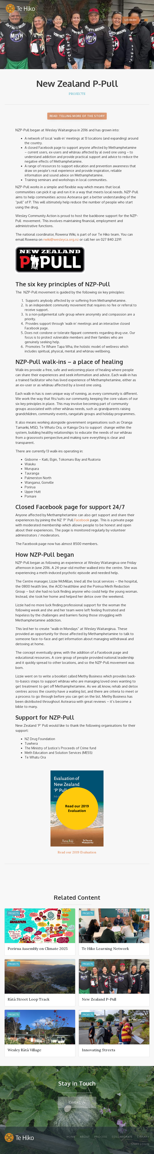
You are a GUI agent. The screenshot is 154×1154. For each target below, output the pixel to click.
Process (78, 20)
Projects (77, 94)
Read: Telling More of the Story (77, 116)
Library (130, 20)
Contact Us (77, 1102)
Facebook (82, 520)
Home (39, 20)
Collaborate (105, 20)
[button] (146, 20)
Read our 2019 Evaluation (77, 852)
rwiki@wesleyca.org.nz (61, 239)
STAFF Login (140, 1144)
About (58, 20)
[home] (19, 9)
